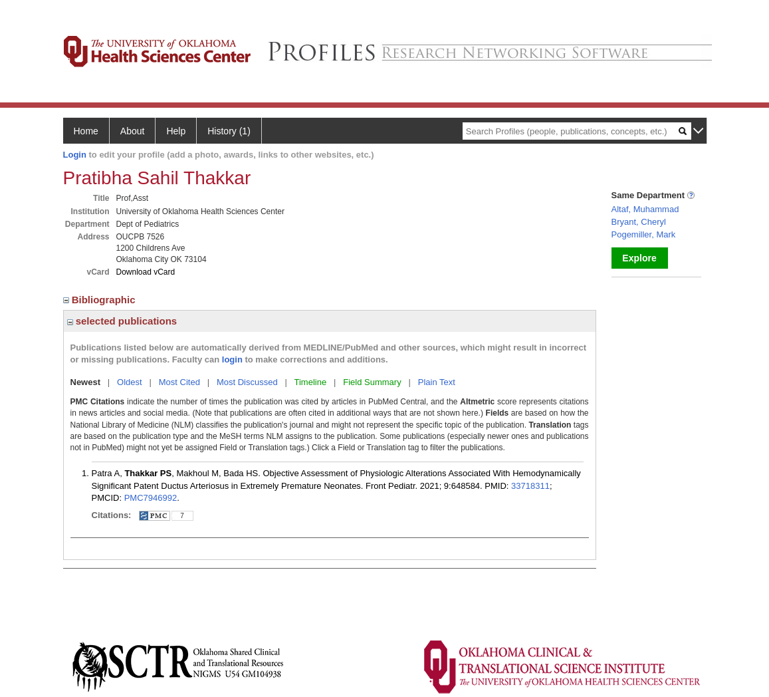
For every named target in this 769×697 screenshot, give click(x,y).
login (232, 359)
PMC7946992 (150, 498)
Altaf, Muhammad (645, 209)
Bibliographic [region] (100, 299)
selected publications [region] (122, 321)
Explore (639, 258)
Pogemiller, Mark (643, 234)
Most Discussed (247, 382)
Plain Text (436, 382)
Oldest (129, 382)
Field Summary (372, 382)
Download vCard (145, 272)
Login (74, 155)
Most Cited (179, 382)
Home (86, 131)
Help (175, 131)
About (132, 131)
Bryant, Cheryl (638, 222)
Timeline (310, 382)
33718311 (530, 486)
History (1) (229, 131)
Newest (85, 382)
